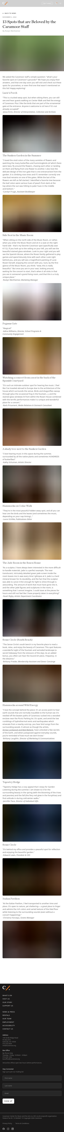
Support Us (8, 1006)
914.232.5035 (7, 1044)
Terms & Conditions (22, 1123)
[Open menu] (60, 3)
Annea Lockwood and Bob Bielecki (18, 730)
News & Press (9, 1012)
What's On (7, 995)
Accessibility (9, 1025)
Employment (8, 1022)
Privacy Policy (7, 1123)
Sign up (8, 1101)
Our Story (7, 1002)
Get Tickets (47, 3)
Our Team (7, 1019)
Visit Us (6, 999)
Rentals (6, 1015)
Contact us (8, 1029)
